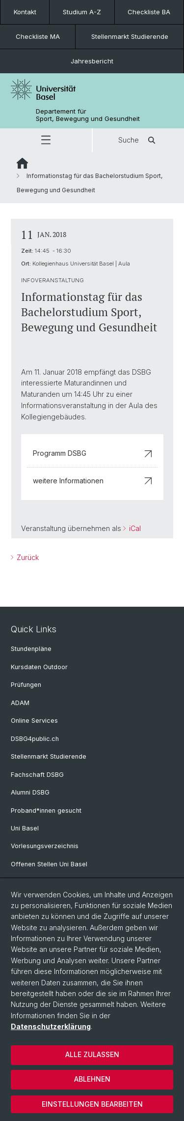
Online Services (34, 720)
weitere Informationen (92, 480)
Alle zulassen (92, 1054)
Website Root (22, 163)
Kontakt (25, 12)
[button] (46, 140)
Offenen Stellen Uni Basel (49, 864)
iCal (134, 528)
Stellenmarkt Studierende (129, 36)
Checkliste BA (149, 12)
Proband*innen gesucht (46, 810)
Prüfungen (26, 684)
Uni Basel (25, 828)
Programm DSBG (92, 453)
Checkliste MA (38, 36)
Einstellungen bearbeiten (92, 1104)
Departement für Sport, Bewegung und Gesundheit (88, 115)
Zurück (27, 557)
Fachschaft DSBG (37, 774)
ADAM (20, 703)
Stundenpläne (31, 648)
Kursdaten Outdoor (39, 667)
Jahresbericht (92, 61)
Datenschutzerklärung (51, 1026)
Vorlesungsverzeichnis (45, 846)
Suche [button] (138, 140)
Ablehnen (92, 1079)
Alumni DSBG (30, 792)
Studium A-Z (82, 12)
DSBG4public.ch (35, 738)
